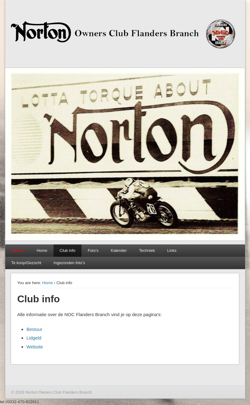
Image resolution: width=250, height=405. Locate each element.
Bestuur (34, 329)
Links (172, 250)
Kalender (119, 250)
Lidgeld (33, 337)
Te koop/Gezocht (26, 262)
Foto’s (93, 250)
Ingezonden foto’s (69, 262)
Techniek (147, 250)
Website (34, 346)
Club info (67, 250)
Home (42, 250)
